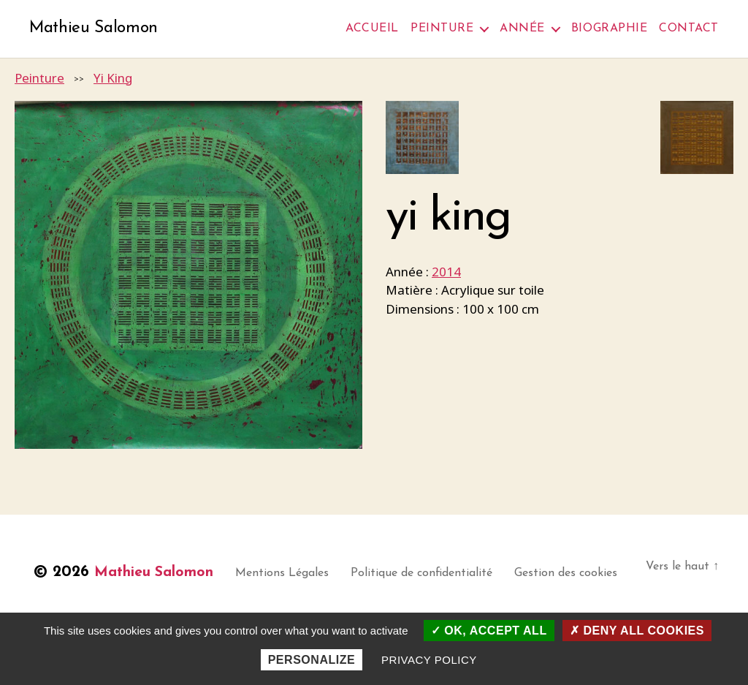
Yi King (113, 78)
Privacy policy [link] (429, 660)
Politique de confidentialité (434, 574)
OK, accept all (489, 630)
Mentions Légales (294, 574)
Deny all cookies (637, 630)
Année (522, 28)
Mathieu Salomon (96, 29)
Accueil (372, 28)
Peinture (442, 28)
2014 (446, 272)
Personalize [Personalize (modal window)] (312, 660)
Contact (689, 28)
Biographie (609, 28)
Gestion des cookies (578, 574)
